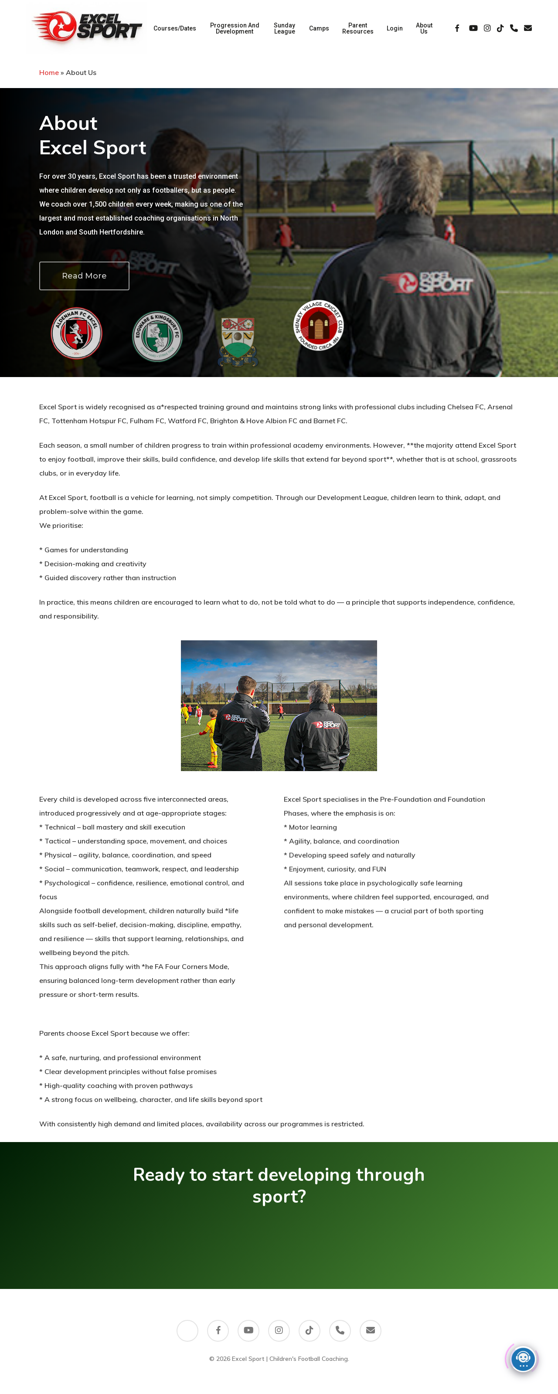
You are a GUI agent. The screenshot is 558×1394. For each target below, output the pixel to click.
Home (49, 72)
